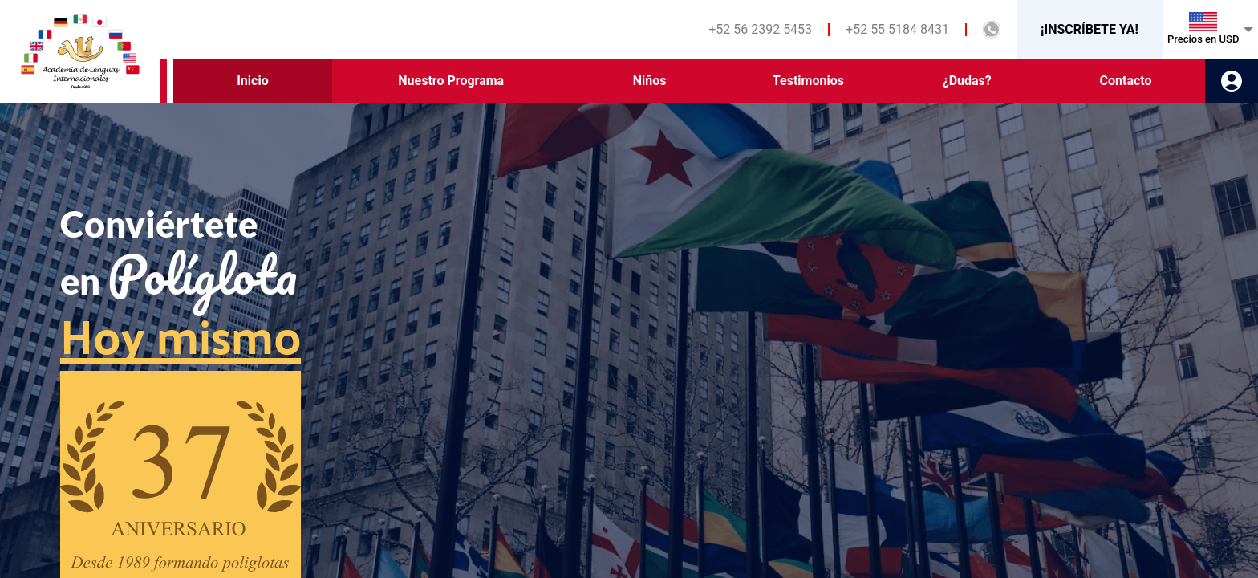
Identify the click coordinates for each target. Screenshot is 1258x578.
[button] (991, 30)
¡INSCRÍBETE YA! (1089, 29)
